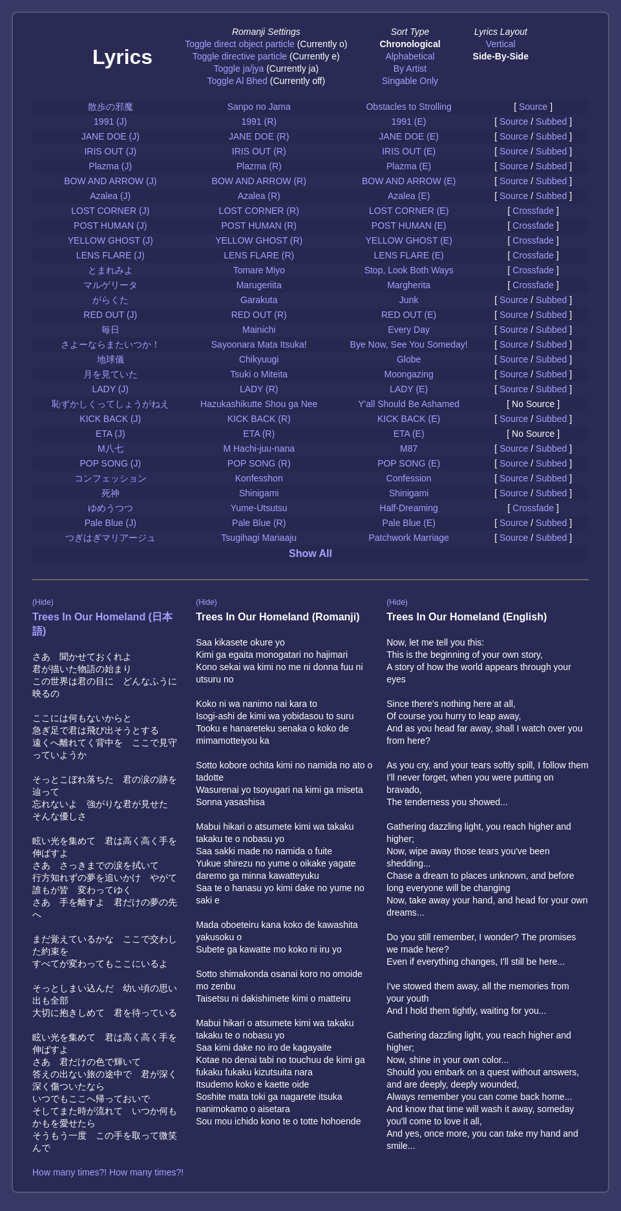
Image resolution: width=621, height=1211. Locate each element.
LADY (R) (259, 389)
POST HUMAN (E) (409, 225)
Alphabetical (409, 56)
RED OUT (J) (110, 315)
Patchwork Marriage (408, 537)
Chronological (409, 44)
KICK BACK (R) (259, 419)
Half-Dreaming (409, 508)
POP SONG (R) (259, 463)
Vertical (501, 44)
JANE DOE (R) (259, 136)
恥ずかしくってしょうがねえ (110, 404)
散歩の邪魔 (110, 106)
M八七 (110, 448)
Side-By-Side (501, 56)
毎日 (110, 329)
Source (533, 106)
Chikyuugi (259, 359)
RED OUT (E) (408, 315)
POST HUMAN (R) (259, 225)
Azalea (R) (259, 196)
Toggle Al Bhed (237, 81)
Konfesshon (259, 478)
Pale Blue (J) (110, 523)
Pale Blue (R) (259, 523)
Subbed (551, 121)
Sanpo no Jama (259, 106)
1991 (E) (409, 121)
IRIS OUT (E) (409, 151)
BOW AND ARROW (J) (110, 181)
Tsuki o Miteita (259, 374)
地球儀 (110, 359)
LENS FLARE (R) (259, 255)
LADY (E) (409, 389)
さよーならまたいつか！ (110, 344)
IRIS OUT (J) (110, 151)
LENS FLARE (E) (409, 255)
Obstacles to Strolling (408, 106)
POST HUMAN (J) (110, 225)
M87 (408, 448)
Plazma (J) (110, 166)
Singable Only (410, 81)
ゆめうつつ (110, 508)
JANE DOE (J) (110, 136)
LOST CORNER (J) (110, 210)
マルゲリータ (110, 285)
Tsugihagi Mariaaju (259, 537)
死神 (110, 493)
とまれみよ (110, 270)
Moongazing (409, 374)
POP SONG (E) (408, 463)
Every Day (409, 329)
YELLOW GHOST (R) (258, 240)
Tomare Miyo (259, 270)
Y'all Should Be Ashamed (408, 404)
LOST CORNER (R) (259, 210)
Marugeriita (259, 285)
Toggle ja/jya (238, 68)
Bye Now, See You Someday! (409, 344)
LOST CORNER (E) (408, 210)
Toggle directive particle (240, 56)
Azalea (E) (409, 196)
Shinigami (259, 493)
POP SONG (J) (110, 463)
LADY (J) (110, 389)
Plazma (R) (259, 166)
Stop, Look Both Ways (409, 270)
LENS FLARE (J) (110, 255)
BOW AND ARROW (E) (409, 181)
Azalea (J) (110, 196)
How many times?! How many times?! (108, 1172)
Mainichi (258, 329)
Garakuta (259, 300)
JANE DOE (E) (409, 136)
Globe (409, 359)
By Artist (410, 68)
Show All (310, 553)
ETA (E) (409, 433)
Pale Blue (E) (408, 523)
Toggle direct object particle (240, 44)
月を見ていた (110, 374)
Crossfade (533, 210)
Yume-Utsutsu (259, 508)
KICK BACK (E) (408, 419)
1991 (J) (110, 121)
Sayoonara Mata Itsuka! (259, 344)
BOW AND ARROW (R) (259, 181)
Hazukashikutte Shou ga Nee (258, 404)
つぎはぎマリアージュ (110, 537)
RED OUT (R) (259, 315)
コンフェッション (110, 478)
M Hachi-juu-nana (259, 448)
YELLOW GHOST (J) (110, 240)
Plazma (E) (408, 166)
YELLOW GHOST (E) (408, 240)
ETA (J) (110, 433)
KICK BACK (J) (110, 419)
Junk (409, 300)
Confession (409, 478)
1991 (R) (258, 121)
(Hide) (43, 602)
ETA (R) (259, 433)
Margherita (408, 285)
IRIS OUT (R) (259, 151)
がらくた (110, 300)
